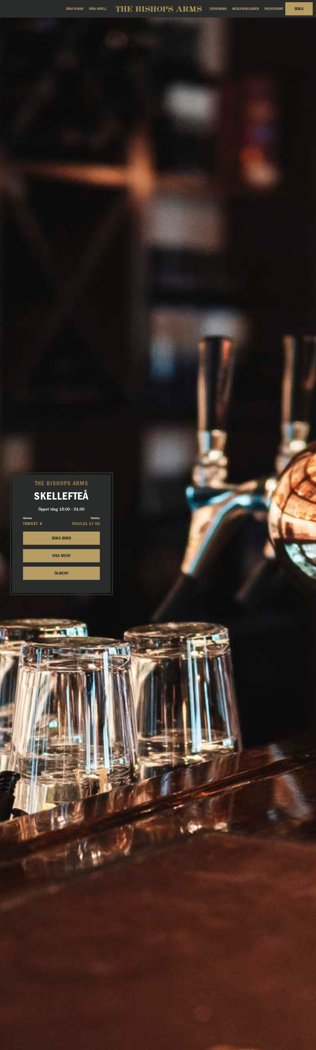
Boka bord (61, 538)
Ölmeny (61, 573)
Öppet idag (61, 509)
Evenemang (218, 9)
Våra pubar (74, 9)
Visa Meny (61, 556)
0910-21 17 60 (86, 524)
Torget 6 (32, 523)
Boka (298, 9)
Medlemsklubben (245, 9)
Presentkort (273, 9)
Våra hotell (97, 9)
